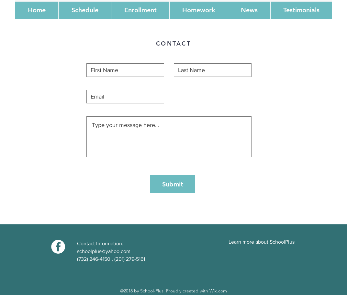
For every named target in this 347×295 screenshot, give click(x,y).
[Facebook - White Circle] (58, 247)
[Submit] (172, 184)
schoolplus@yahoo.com (103, 251)
